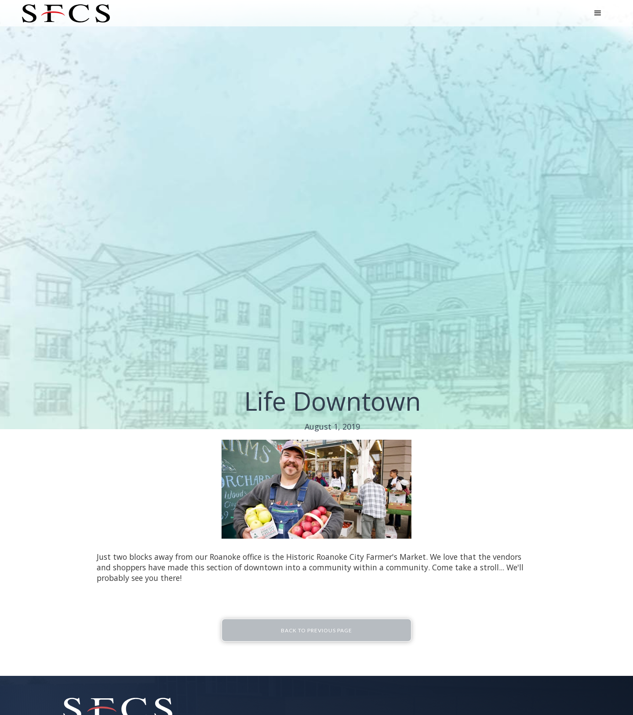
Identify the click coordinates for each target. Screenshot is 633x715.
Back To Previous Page (316, 630)
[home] (66, 13)
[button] (598, 13)
